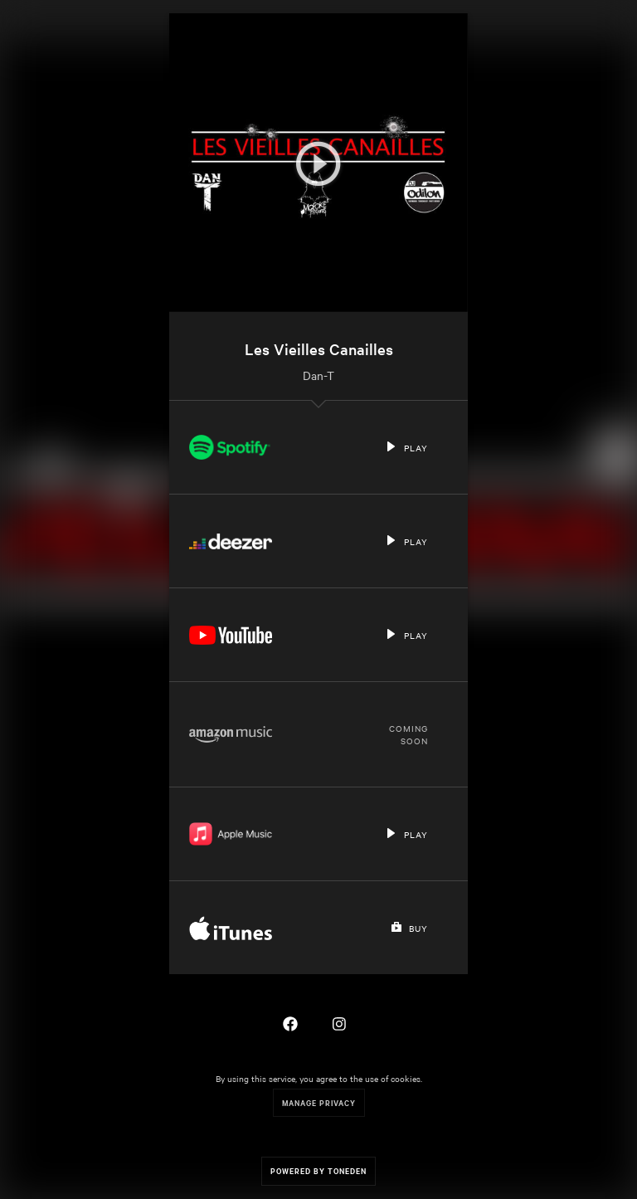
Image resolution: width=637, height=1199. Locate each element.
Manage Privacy (319, 1102)
